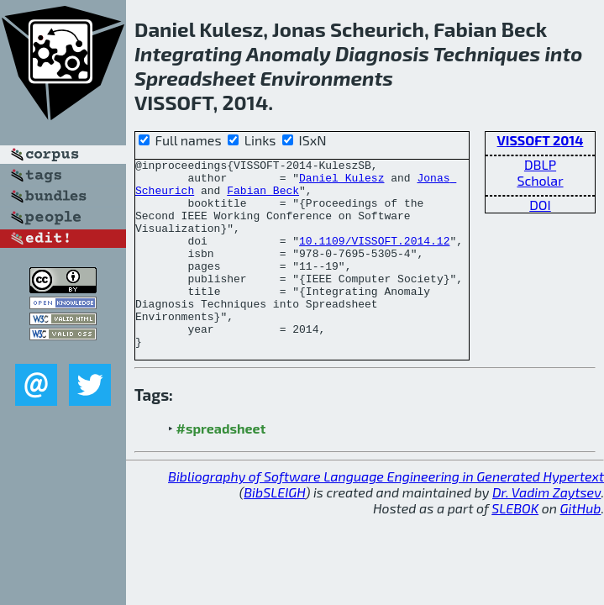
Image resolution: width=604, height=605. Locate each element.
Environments (326, 78)
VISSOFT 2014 (540, 140)
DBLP (540, 164)
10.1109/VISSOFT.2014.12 (374, 258)
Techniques (486, 53)
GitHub (580, 546)
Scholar (540, 180)
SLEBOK (514, 546)
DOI (540, 205)
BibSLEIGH (274, 530)
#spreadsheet (221, 466)
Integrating (188, 53)
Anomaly (288, 53)
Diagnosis (382, 53)
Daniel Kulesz (341, 182)
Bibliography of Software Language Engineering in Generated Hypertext (386, 514)
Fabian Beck (263, 197)
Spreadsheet (194, 78)
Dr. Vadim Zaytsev (546, 530)
